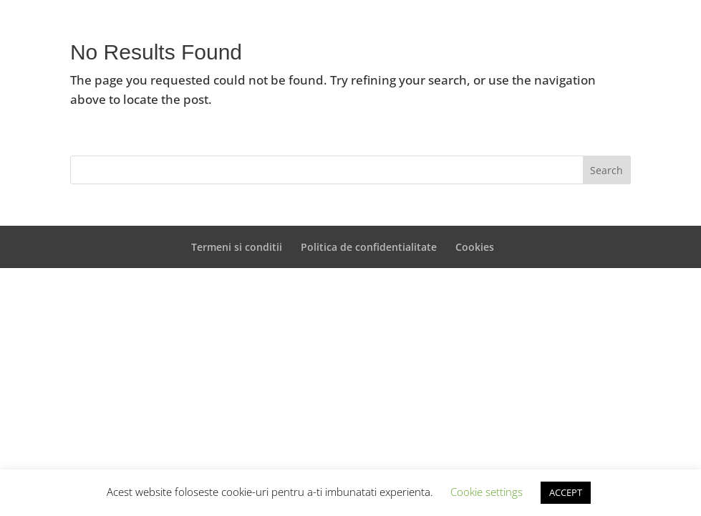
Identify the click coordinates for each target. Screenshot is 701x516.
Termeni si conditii (236, 247)
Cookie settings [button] (486, 491)
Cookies (474, 247)
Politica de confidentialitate (369, 247)
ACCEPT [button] (565, 492)
